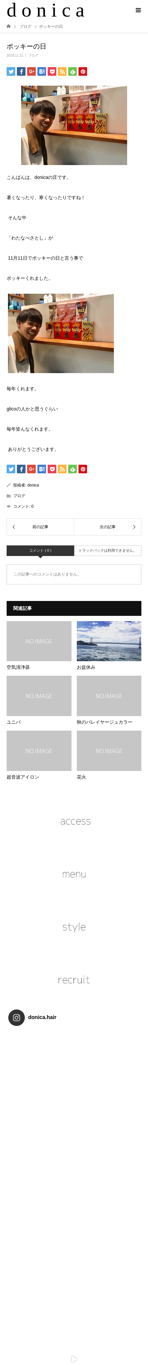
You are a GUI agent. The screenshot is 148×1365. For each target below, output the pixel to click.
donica (33, 485)
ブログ (33, 55)
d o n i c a (45, 10)
